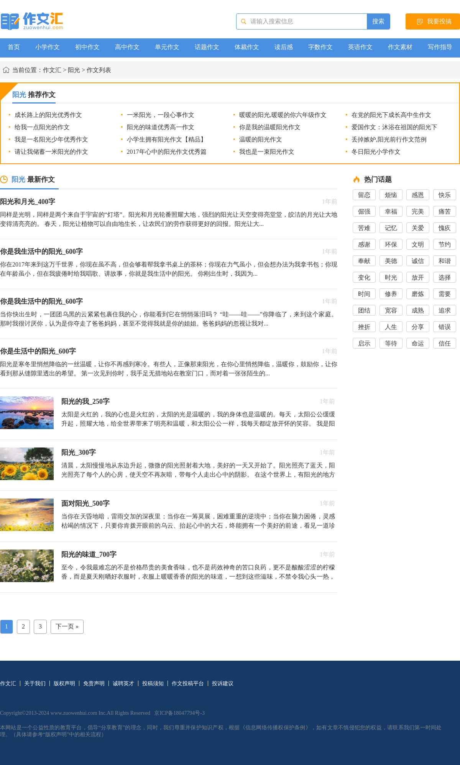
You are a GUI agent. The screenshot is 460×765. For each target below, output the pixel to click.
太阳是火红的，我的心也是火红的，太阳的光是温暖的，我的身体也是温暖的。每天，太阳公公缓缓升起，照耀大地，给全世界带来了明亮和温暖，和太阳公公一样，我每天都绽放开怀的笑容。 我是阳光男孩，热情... (198, 423)
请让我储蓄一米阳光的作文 (51, 151)
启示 (364, 343)
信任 (445, 343)
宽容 (391, 310)
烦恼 (391, 195)
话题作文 (207, 47)
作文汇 (52, 70)
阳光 (74, 70)
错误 (445, 327)
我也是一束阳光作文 (266, 151)
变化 (364, 277)
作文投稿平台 (188, 683)
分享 (418, 327)
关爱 (418, 228)
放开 (418, 277)
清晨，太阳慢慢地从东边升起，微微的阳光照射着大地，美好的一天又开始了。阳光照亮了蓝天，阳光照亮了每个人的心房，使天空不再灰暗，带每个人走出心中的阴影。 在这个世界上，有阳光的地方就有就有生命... (198, 474)
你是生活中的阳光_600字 (38, 351)
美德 (391, 261)
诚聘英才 (123, 683)
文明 (418, 244)
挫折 (364, 327)
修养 (391, 294)
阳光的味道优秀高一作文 (160, 127)
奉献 (364, 261)
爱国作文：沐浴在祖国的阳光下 (394, 127)
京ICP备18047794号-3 (179, 713)
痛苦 (445, 211)
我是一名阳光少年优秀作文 (51, 139)
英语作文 (360, 47)
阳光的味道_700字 (89, 554)
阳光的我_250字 (85, 401)
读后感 (283, 47)
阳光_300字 (78, 452)
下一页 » (67, 626)
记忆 (391, 228)
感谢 (364, 244)
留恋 (364, 195)
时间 (364, 294)
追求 (445, 310)
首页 (14, 47)
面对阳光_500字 (85, 503)
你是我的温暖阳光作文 (270, 127)
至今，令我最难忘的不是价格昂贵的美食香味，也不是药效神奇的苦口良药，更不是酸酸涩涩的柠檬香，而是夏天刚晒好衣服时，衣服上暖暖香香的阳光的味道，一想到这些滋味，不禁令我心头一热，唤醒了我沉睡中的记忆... (198, 576)
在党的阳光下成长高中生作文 (391, 115)
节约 (445, 244)
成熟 (418, 310)
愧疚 (445, 228)
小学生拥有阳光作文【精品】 (167, 139)
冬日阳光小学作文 (376, 151)
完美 (418, 211)
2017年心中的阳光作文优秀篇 (167, 151)
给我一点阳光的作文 (42, 127)
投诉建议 (222, 683)
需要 (445, 294)
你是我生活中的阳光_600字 (41, 251)
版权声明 (64, 683)
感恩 (418, 195)
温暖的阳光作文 (260, 139)
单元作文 (167, 47)
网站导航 (282, 683)
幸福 (391, 211)
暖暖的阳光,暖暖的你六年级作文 (283, 115)
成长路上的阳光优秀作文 (48, 115)
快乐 (445, 195)
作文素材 (400, 47)
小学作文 (47, 47)
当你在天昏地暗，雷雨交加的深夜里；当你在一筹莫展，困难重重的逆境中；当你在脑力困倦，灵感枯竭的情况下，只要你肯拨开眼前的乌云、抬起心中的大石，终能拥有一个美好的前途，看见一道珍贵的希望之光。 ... (198, 525)
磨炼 (418, 294)
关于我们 (35, 683)
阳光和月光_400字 (27, 202)
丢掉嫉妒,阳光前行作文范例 (389, 139)
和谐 (445, 261)
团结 (364, 310)
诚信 (418, 261)
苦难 (364, 228)
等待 (391, 343)
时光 (391, 277)
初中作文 (87, 47)
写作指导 (440, 47)
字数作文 (320, 47)
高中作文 (127, 47)
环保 (391, 244)
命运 (418, 343)
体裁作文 (247, 47)
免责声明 (94, 683)
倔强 (364, 211)
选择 (445, 277)
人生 (391, 327)
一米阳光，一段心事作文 (160, 115)
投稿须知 (153, 683)
